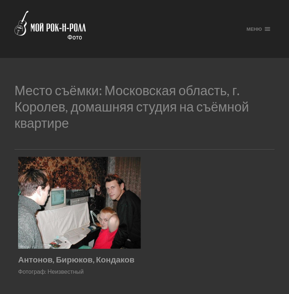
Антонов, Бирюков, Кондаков (76, 259)
